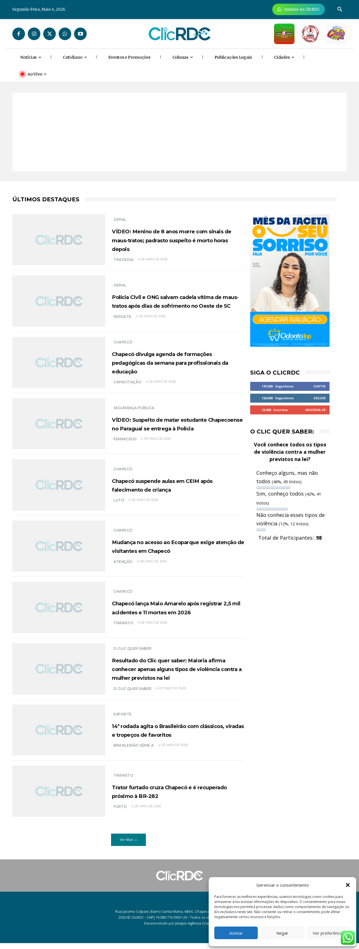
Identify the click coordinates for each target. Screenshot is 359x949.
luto (119, 503)
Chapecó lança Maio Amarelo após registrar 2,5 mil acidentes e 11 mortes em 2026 (176, 610)
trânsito (123, 630)
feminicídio (125, 446)
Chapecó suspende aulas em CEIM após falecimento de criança (175, 487)
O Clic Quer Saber (133, 648)
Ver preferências (329, 933)
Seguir (320, 398)
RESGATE (123, 324)
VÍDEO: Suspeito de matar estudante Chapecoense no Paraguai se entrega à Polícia (165, 426)
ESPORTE (123, 715)
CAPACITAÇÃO (128, 385)
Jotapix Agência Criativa (195, 929)
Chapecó (123, 345)
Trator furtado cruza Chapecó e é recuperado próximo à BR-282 (173, 797)
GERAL (120, 217)
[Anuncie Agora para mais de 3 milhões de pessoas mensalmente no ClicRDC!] (298, 9)
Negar (282, 933)
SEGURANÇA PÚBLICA (134, 406)
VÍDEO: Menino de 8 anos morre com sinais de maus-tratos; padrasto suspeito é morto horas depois (172, 241)
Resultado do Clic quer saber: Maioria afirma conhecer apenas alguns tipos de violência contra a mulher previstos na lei (173, 673)
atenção (123, 569)
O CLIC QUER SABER (133, 697)
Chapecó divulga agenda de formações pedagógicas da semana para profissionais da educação (178, 365)
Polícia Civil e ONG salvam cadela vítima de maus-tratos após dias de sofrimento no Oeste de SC (176, 304)
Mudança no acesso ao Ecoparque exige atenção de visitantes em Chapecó (175, 549)
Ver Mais (128, 845)
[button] (348, 885)
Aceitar (236, 933)
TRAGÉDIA (124, 265)
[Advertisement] (179, 132)
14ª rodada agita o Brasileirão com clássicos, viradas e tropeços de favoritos (174, 735)
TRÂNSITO (123, 781)
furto (120, 813)
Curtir (319, 386)
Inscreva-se (315, 410)
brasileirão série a (134, 756)
